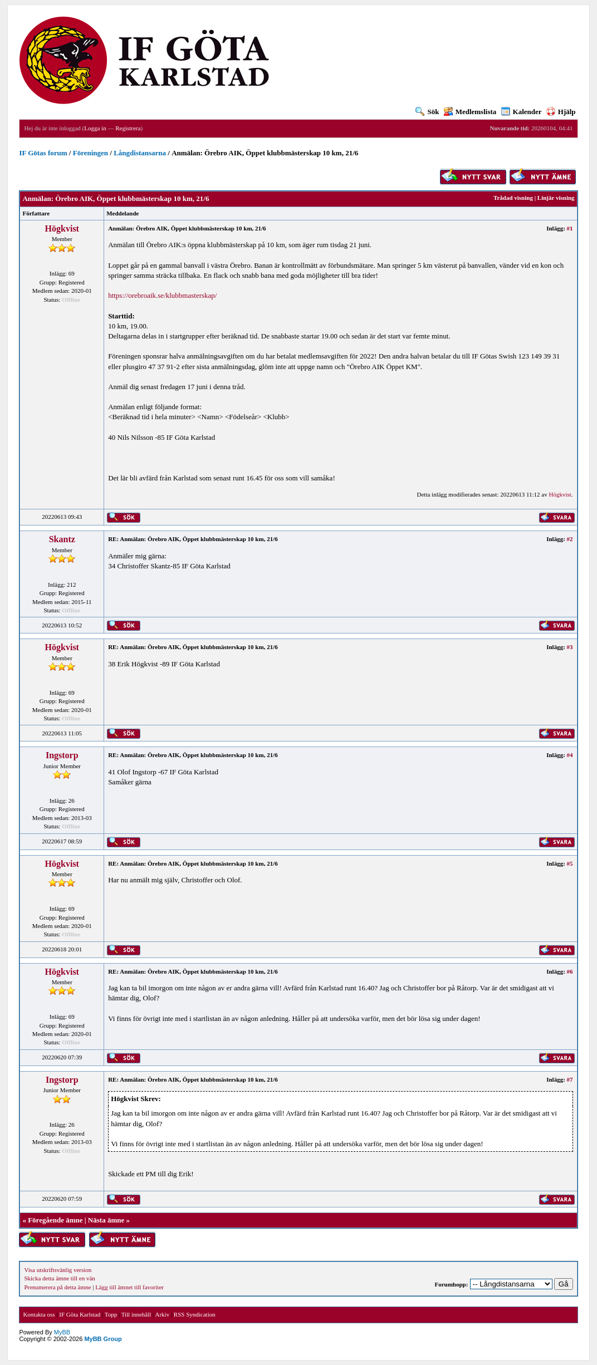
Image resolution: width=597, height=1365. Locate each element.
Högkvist (62, 228)
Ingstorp (62, 755)
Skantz (62, 539)
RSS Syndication (195, 1314)
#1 (570, 228)
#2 (570, 539)
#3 (570, 647)
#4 (570, 755)
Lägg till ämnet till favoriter (129, 1287)
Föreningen (90, 153)
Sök (427, 111)
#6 (570, 971)
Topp (111, 1314)
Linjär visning (556, 197)
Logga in (95, 128)
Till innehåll (136, 1314)
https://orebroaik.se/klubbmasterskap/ (162, 295)
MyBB (62, 1332)
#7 (570, 1079)
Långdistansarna (140, 153)
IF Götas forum (43, 153)
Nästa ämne (106, 1220)
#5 (570, 863)
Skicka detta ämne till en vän (59, 1278)
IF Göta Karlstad (79, 1314)
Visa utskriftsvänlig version (57, 1269)
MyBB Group (102, 1338)
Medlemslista (470, 111)
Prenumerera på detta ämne (57, 1287)
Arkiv (162, 1314)
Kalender (521, 111)
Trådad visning (513, 197)
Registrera (127, 128)
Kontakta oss (39, 1314)
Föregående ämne (55, 1220)
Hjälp (561, 111)
